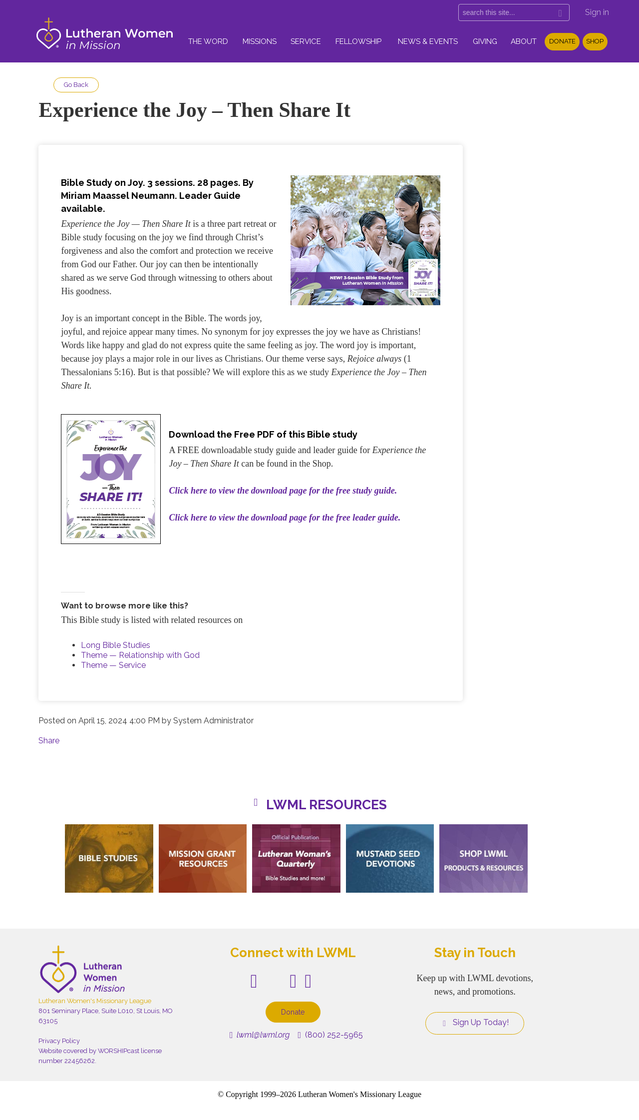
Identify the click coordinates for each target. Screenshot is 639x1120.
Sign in (597, 12)
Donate (562, 41)
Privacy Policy (59, 1041)
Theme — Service (113, 665)
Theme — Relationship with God (140, 655)
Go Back (76, 84)
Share (48, 740)
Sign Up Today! (475, 1023)
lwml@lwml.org (260, 1035)
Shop (595, 41)
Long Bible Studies (115, 645)
